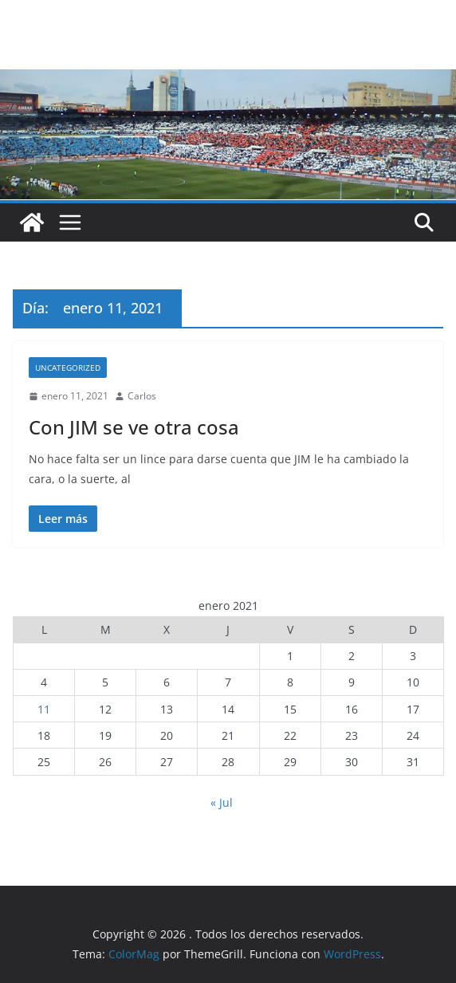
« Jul (221, 802)
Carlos (142, 396)
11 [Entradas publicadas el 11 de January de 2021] (43, 709)
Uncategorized (67, 367)
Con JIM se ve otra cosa (134, 427)
